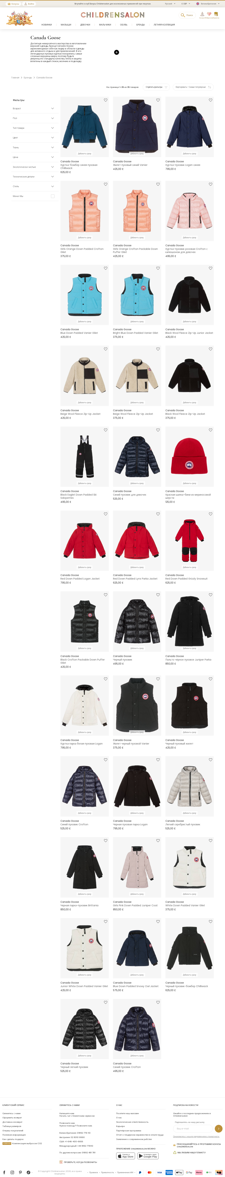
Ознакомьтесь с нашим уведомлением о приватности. (196, 1130)
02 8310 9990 (78, 1131)
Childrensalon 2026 (60, 1165)
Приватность (107, 1166)
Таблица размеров (11, 1120)
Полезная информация (14, 1129)
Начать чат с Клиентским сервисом (77, 1108)
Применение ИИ (125, 1166)
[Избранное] (208, 15)
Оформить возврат (12, 1111)
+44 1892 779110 (85, 1140)
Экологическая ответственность (132, 1116)
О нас (119, 1111)
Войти (31, 3)
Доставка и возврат (12, 1116)
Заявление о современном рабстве (134, 1133)
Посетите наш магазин (127, 1107)
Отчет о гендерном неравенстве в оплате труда (139, 1129)
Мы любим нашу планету (189, 1146)
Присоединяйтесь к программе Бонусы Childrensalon (197, 1139)
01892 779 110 (84, 1127)
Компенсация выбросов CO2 (22, 1137)
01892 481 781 (88, 1146)
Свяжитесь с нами (11, 1107)
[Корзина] (216, 15)
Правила (93, 1166)
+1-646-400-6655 (74, 1135)
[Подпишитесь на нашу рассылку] (219, 1123)
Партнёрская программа (128, 1124)
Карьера (120, 1120)
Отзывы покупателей (12, 1124)
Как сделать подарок (13, 1133)
